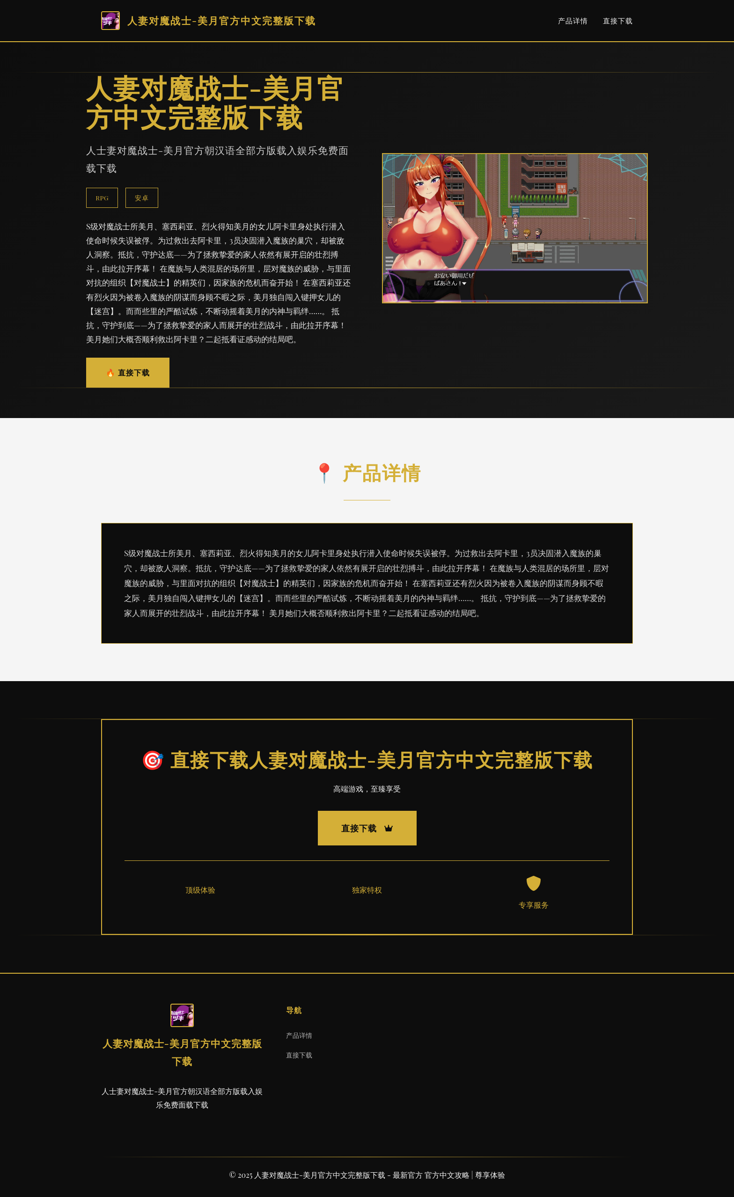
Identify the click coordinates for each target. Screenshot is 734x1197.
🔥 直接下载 (128, 372)
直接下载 (618, 20)
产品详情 (573, 20)
